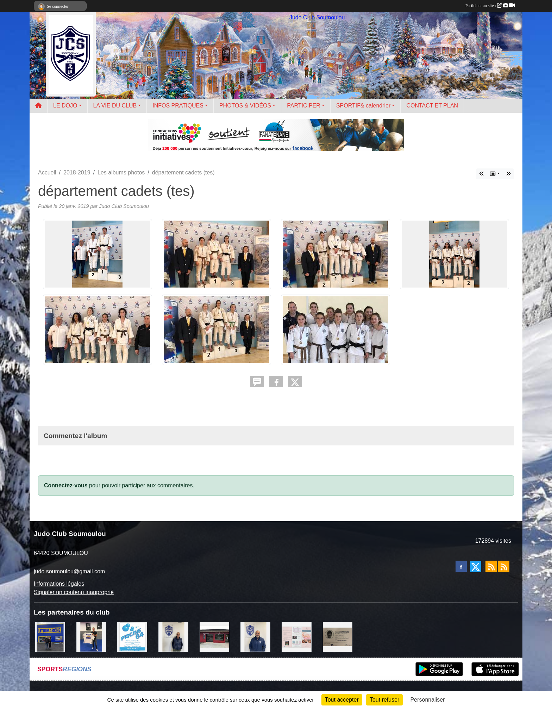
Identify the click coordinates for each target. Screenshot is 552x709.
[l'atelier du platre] (91, 637)
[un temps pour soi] (297, 637)
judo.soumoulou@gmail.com (69, 571)
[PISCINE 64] (132, 637)
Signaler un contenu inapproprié (74, 592)
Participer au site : (490, 5)
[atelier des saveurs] (215, 637)
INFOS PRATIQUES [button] (177, 106)
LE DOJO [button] (65, 106)
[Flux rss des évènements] (503, 566)
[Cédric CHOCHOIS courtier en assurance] (173, 637)
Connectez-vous (66, 485)
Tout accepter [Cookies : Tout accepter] (342, 700)
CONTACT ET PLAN (432, 106)
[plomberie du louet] (255, 637)
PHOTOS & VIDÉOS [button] (245, 106)
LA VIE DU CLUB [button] (115, 106)
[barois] (338, 637)
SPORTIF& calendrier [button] (363, 106)
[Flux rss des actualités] (491, 566)
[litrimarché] (50, 637)
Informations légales (59, 584)
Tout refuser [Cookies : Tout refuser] (384, 700)
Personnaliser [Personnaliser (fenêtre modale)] (427, 700)
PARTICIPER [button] (303, 106)
